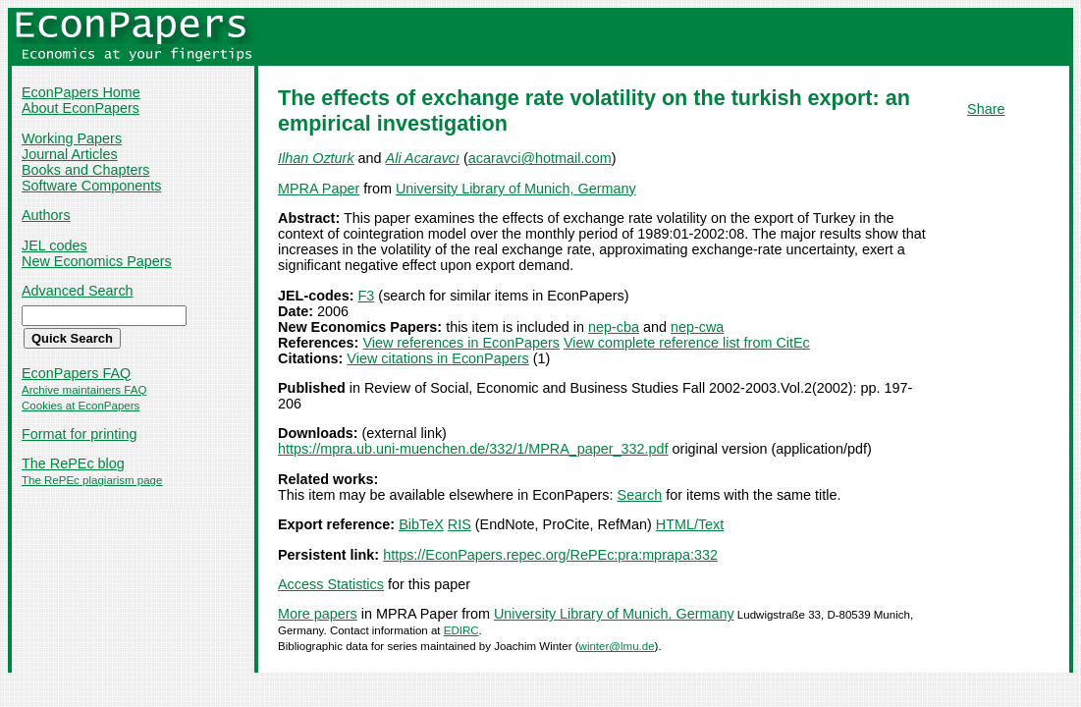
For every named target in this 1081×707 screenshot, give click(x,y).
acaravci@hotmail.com (540, 158)
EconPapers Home (81, 92)
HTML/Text (690, 524)
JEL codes (54, 245)
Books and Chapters (85, 170)
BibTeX (421, 524)
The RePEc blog (73, 463)
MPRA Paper (318, 188)
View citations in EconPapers (437, 358)
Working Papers (72, 138)
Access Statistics (331, 584)
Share (985, 109)
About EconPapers (80, 108)
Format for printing (79, 434)
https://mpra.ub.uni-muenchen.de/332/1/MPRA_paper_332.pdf (473, 449)
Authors (46, 215)
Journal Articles (70, 154)
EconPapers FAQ (76, 373)
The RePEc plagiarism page (92, 480)
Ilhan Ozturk (316, 158)
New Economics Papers (97, 261)
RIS (459, 524)
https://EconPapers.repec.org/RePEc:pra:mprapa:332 (550, 555)
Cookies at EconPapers (80, 405)
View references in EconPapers (461, 343)
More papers (317, 614)
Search (640, 495)
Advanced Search (78, 291)
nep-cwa (697, 327)
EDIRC (461, 630)
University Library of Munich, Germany (516, 188)
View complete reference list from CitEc (687, 343)
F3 (366, 295)
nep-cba (613, 327)
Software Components (91, 185)
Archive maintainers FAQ (84, 390)
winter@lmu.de (617, 646)
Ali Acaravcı (422, 158)
